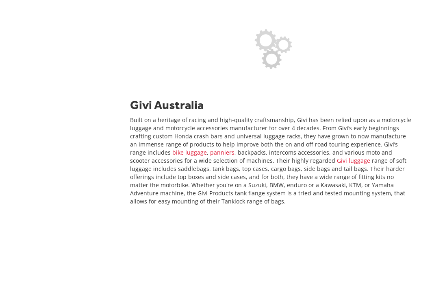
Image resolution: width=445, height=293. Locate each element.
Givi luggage (353, 160)
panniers (222, 152)
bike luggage (189, 152)
